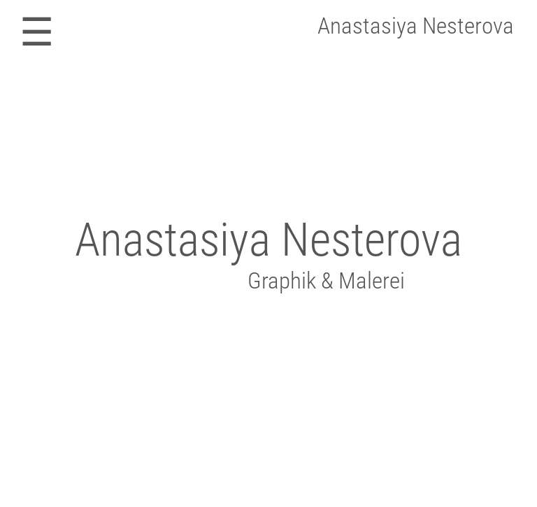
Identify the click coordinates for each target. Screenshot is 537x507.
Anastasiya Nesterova (415, 25)
